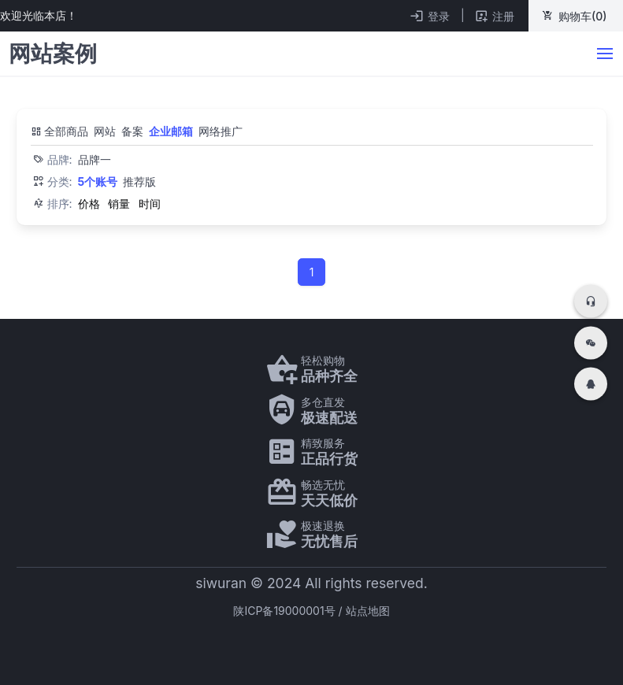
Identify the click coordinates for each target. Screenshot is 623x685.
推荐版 (139, 181)
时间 (150, 203)
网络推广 (220, 131)
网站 (105, 131)
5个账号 (98, 181)
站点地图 (368, 610)
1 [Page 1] (312, 272)
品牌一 (94, 159)
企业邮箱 (171, 131)
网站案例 (53, 53)
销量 (119, 203)
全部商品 (60, 131)
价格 (89, 203)
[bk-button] (605, 54)
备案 (132, 131)
